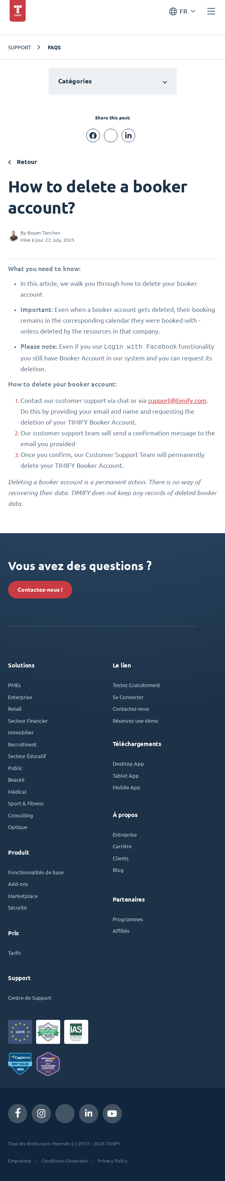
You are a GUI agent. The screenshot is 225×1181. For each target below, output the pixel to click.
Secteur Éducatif (27, 755)
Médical (17, 791)
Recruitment (22, 743)
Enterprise (20, 696)
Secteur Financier (28, 720)
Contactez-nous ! (40, 589)
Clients (121, 857)
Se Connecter (128, 696)
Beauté (16, 779)
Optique (17, 826)
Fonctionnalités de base (36, 871)
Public (15, 767)
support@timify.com (177, 399)
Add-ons (18, 883)
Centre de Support (29, 997)
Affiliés (121, 930)
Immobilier (21, 731)
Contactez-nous (131, 708)
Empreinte (19, 1160)
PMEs (14, 684)
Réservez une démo (135, 720)
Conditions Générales (64, 1160)
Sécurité (17, 907)
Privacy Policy (113, 1160)
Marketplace (23, 895)
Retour (22, 161)
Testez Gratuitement (136, 684)
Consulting (20, 814)
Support (19, 47)
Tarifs (14, 952)
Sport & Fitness (26, 802)
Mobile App (126, 786)
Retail (15, 708)
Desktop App (128, 763)
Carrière (122, 845)
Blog (118, 869)
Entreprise (125, 834)
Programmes (128, 918)
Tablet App (126, 775)
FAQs (54, 47)
